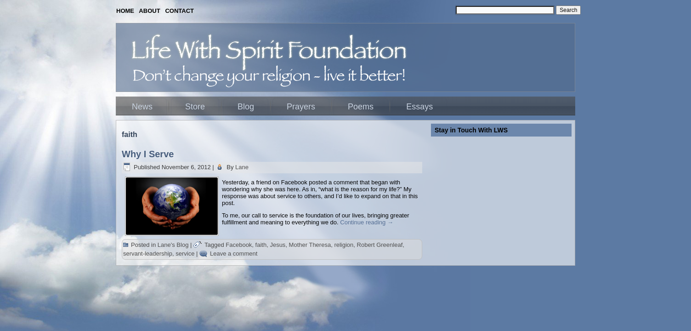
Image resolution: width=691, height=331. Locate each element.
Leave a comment (233, 253)
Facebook (239, 244)
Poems (361, 106)
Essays (419, 106)
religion (343, 244)
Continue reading (366, 222)
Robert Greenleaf (380, 244)
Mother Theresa (310, 244)
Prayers (301, 106)
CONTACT (179, 10)
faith (261, 244)
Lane (242, 167)
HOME (125, 10)
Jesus (277, 244)
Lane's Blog (173, 244)
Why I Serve (148, 154)
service (185, 253)
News (142, 106)
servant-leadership (147, 253)
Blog (246, 106)
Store (195, 106)
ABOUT (149, 10)
